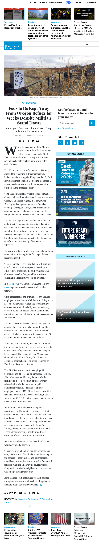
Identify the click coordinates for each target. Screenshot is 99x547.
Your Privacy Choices (59, 2)
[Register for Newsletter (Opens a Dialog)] (91, 123)
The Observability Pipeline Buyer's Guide (74, 313)
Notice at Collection (37, 2)
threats (7, 287)
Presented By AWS (64, 286)
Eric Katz (19, 135)
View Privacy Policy (65, 128)
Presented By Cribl (65, 318)
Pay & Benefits (29, 102)
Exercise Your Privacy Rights (85, 2)
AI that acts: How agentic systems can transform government (74, 282)
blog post (13, 284)
